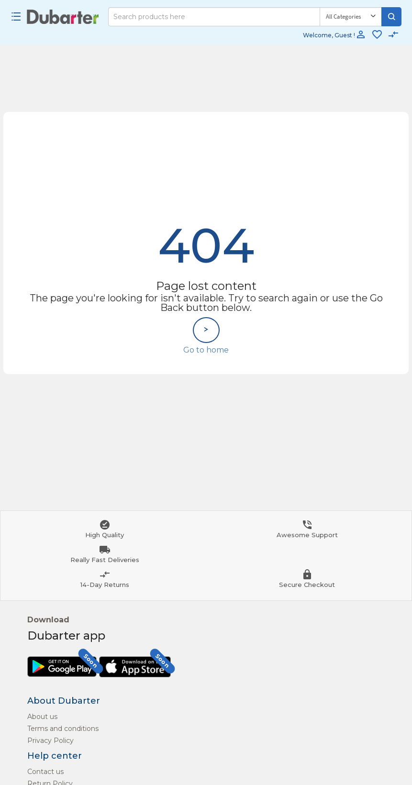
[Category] (351, 16)
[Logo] (63, 16)
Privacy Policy (50, 740)
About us (42, 716)
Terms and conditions (63, 728)
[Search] (214, 16)
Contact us (45, 771)
